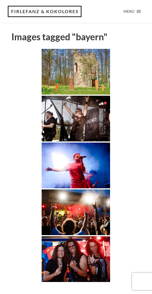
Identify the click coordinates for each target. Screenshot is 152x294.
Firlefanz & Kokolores (45, 11)
